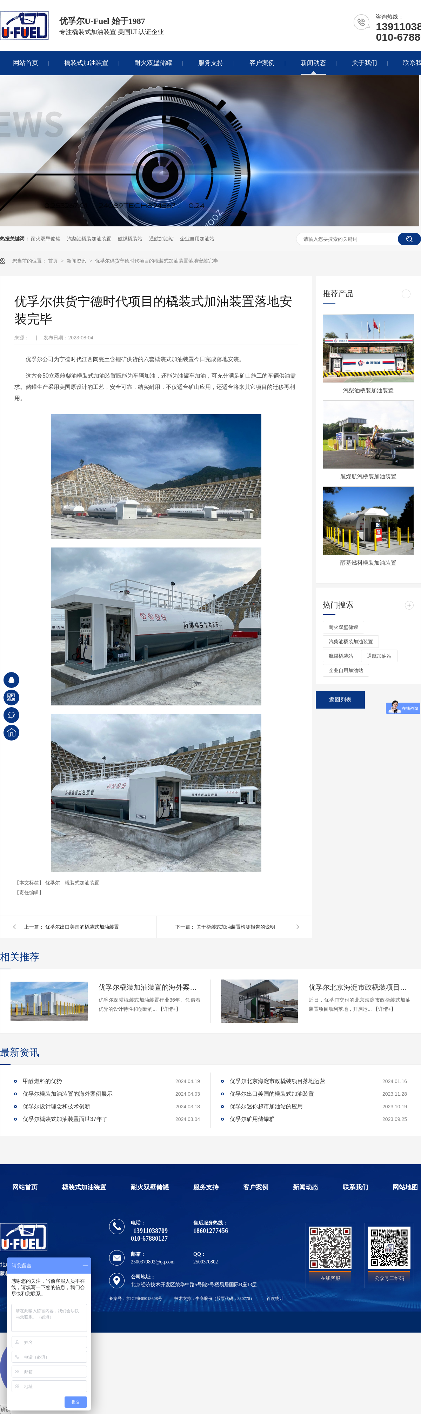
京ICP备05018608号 (144, 1298)
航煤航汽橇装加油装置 (368, 476)
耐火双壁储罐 (153, 62)
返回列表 (340, 700)
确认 (6, 1409)
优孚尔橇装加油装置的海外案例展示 (149, 987)
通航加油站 (161, 238)
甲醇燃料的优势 (42, 1081)
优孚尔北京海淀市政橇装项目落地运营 (359, 987)
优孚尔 (53, 882)
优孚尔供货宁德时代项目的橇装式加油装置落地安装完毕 (156, 261)
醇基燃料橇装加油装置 (368, 563)
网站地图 (405, 1187)
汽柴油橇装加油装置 (89, 238)
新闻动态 (313, 62)
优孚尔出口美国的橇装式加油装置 (82, 927)
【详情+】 (169, 1009)
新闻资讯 (77, 261)
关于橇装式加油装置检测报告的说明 (235, 927)
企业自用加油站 (197, 238)
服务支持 (210, 62)
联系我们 (355, 1187)
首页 (53, 261)
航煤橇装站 (130, 238)
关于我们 (364, 62)
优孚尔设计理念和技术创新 (56, 1106)
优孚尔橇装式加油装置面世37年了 (65, 1119)
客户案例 (262, 62)
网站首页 (25, 62)
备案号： (117, 1298)
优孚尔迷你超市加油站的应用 (266, 1106)
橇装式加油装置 (86, 62)
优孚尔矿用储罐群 (252, 1119)
